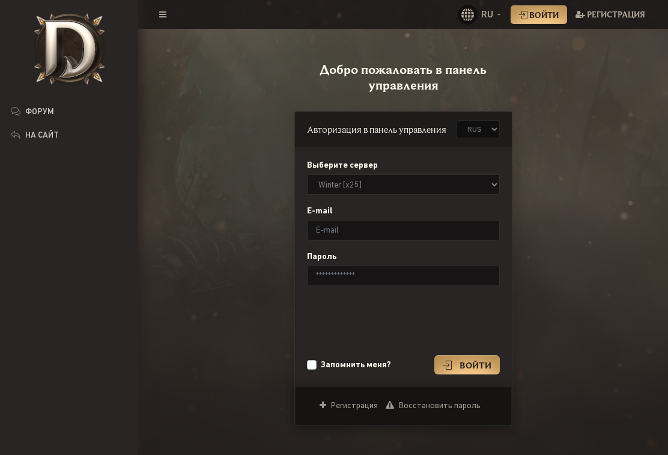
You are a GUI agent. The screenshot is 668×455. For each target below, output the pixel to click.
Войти (539, 15)
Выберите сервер (342, 164)
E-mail (320, 210)
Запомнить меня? (355, 364)
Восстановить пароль (433, 405)
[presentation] (398, 319)
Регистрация (610, 14)
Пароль (321, 256)
